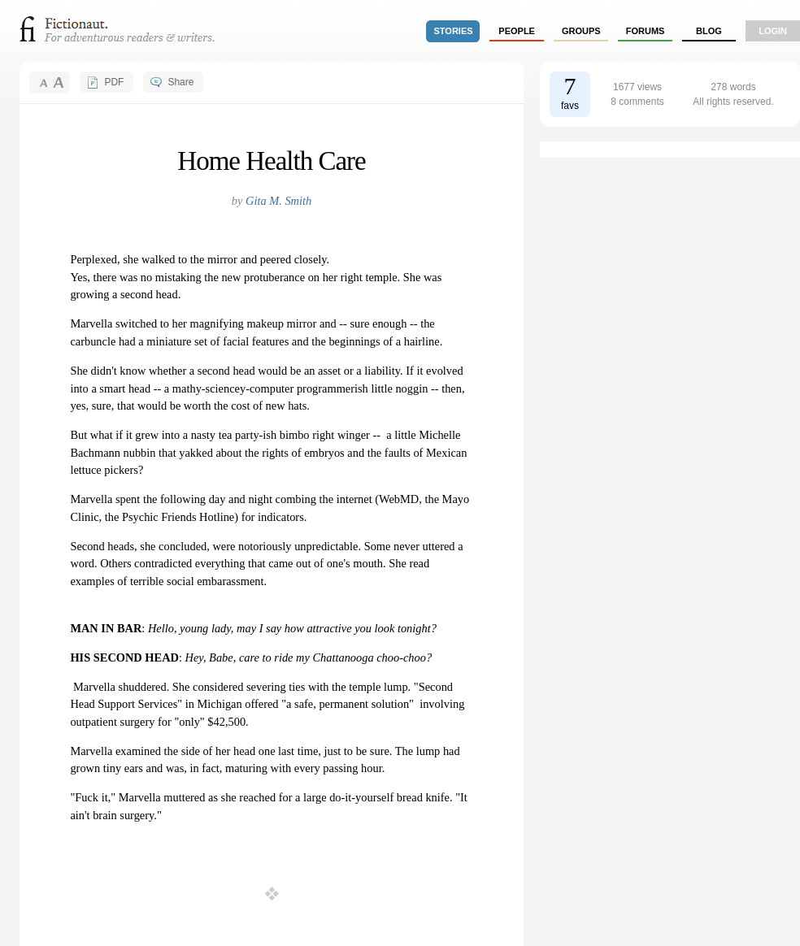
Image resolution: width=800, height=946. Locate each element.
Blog (709, 31)
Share (180, 82)
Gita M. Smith (278, 200)
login (773, 31)
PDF (114, 82)
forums (645, 31)
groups (581, 31)
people (516, 31)
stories (453, 31)
